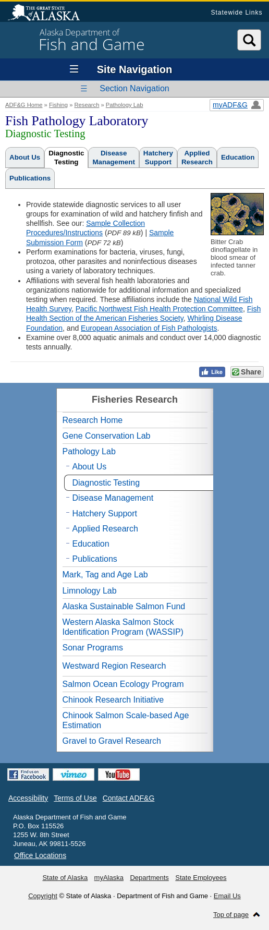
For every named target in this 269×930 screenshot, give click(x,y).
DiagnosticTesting (66, 157)
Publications (30, 178)
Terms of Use (75, 798)
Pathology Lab (124, 105)
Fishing (58, 105)
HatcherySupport (158, 157)
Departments (149, 877)
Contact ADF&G (129, 798)
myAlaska (109, 877)
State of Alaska (49, 13)
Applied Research (105, 528)
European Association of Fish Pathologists (149, 328)
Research (86, 105)
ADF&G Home (24, 105)
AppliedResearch (197, 157)
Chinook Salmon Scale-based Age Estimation (126, 720)
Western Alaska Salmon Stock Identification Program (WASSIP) (123, 627)
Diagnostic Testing (106, 482)
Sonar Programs (93, 647)
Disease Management (113, 497)
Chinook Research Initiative (113, 699)
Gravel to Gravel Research (112, 740)
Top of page (231, 915)
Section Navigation (134, 88)
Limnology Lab (90, 590)
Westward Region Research (114, 665)
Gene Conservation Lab (107, 435)
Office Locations (40, 855)
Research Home (93, 420)
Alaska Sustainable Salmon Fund (124, 606)
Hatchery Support (105, 513)
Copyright (42, 896)
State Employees (200, 877)
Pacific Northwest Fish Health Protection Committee (159, 309)
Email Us (227, 896)
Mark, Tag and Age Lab (105, 574)
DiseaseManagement (113, 157)
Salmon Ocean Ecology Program (123, 684)
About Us (24, 157)
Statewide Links (236, 12)
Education (237, 157)
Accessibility (28, 798)
